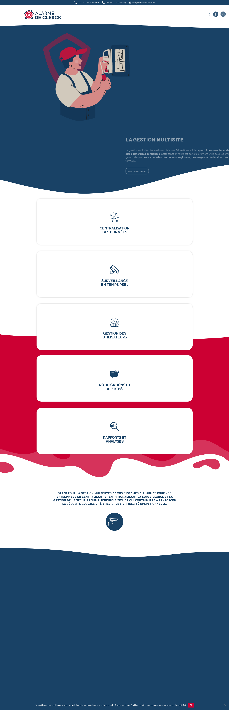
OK (191, 705)
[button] (209, 14)
